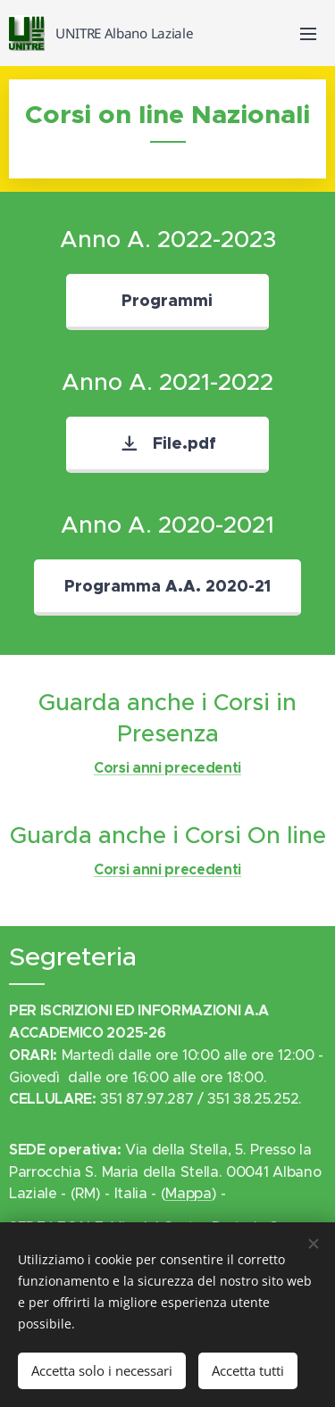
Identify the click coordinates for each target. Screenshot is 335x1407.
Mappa (188, 1193)
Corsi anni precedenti (167, 768)
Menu (308, 34)
